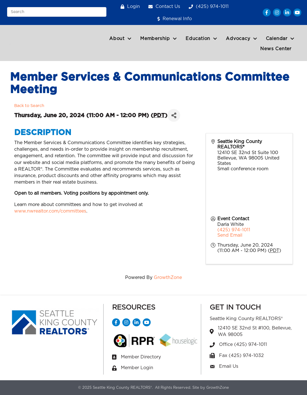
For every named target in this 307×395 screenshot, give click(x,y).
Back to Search (29, 106)
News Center (275, 49)
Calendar (276, 38)
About (117, 38)
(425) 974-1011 (233, 230)
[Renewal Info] (173, 19)
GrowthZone (168, 277)
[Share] (173, 115)
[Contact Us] (163, 6)
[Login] (129, 6)
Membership (155, 38)
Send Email (229, 235)
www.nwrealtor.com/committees (50, 211)
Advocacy (238, 38)
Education (198, 38)
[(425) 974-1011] (207, 6)
